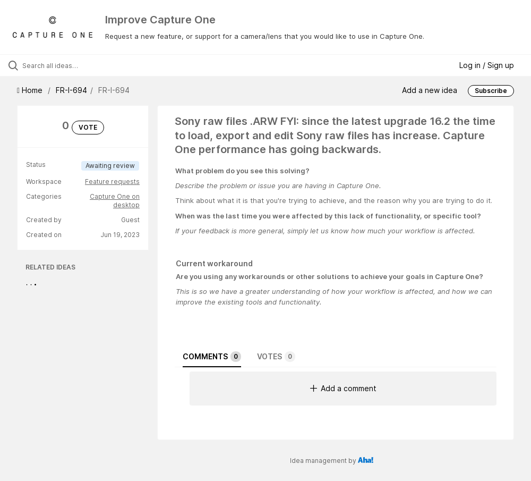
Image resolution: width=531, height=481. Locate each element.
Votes (276, 356)
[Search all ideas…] (71, 65)
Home (31, 90)
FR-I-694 (71, 90)
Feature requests (112, 181)
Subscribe (491, 91)
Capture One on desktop (115, 200)
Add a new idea (429, 90)
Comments (212, 356)
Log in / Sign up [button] (486, 65)
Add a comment (343, 388)
